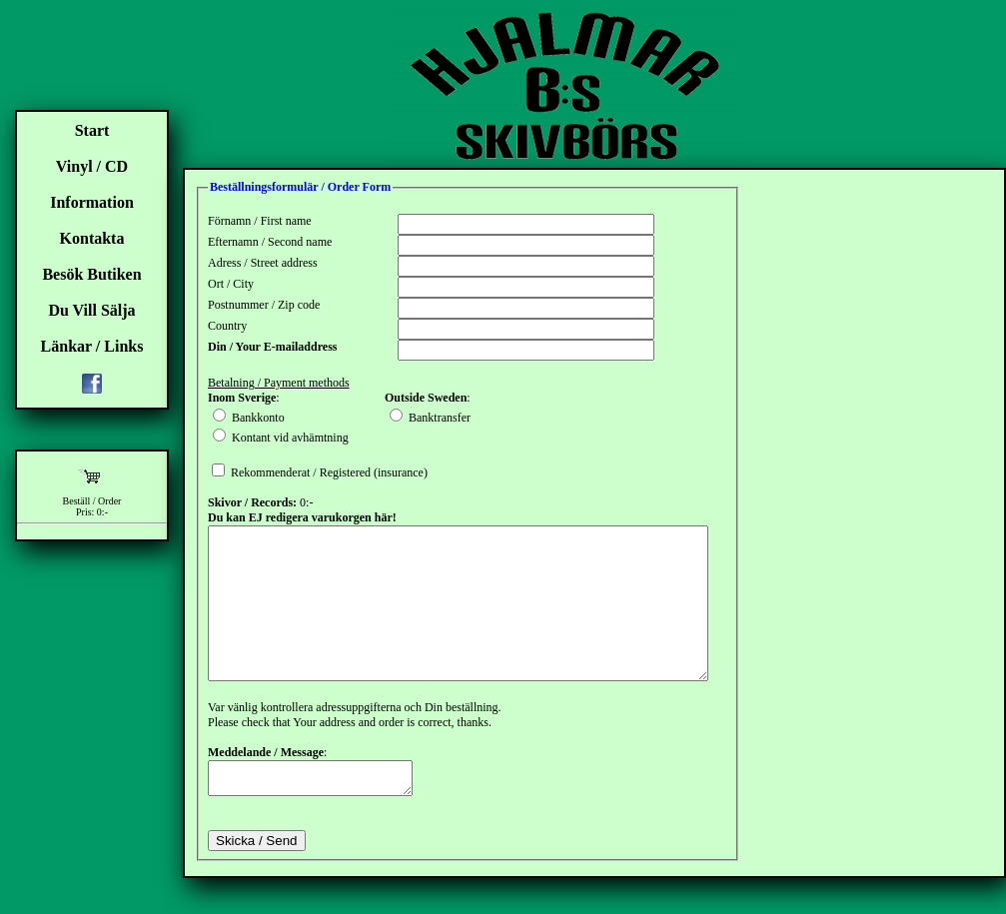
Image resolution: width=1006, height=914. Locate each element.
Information (92, 202)
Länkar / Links (92, 346)
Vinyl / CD (92, 166)
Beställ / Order (92, 500)
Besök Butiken (91, 274)
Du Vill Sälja (91, 310)
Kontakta (92, 238)
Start (92, 130)
